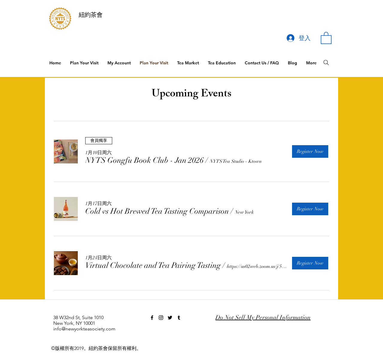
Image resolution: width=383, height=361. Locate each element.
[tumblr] (179, 318)
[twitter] (170, 318)
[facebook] (152, 318)
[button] (326, 37)
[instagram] (161, 318)
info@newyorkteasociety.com (84, 329)
